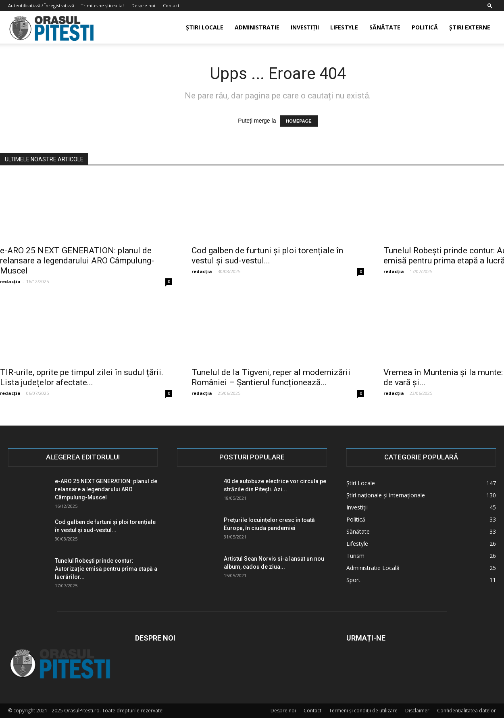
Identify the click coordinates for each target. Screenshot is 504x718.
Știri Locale (204, 27)
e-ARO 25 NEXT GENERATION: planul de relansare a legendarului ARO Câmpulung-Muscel (77, 261)
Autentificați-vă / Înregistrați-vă (41, 5)
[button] (490, 5)
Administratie (257, 27)
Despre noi (143, 5)
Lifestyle (344, 27)
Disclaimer (417, 710)
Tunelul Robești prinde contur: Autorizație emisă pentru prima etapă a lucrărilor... (106, 568)
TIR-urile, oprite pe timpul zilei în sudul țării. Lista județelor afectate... (81, 377)
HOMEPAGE (298, 121)
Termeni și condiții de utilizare (363, 710)
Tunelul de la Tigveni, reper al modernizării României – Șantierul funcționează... (271, 377)
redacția (10, 281)
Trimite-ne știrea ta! (102, 5)
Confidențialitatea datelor (466, 710)
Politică (425, 27)
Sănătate (384, 27)
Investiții (305, 27)
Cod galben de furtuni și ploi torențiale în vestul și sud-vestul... (267, 255)
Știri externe (469, 27)
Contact (171, 5)
